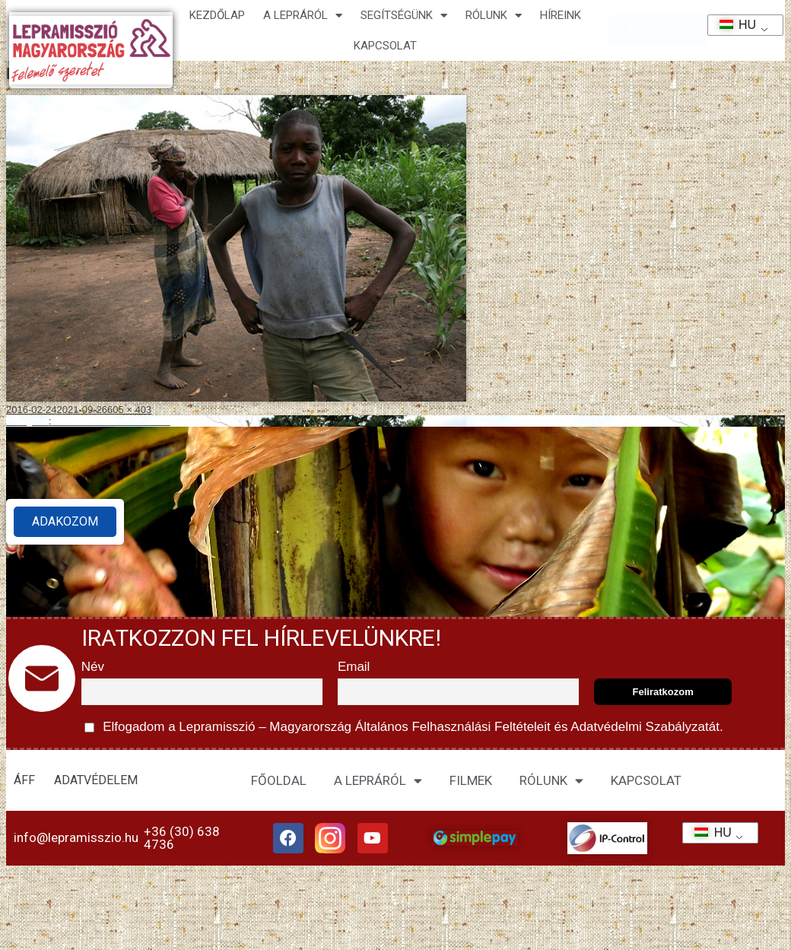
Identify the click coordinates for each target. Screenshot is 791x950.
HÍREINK (560, 15)
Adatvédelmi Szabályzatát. (645, 727)
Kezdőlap (217, 15)
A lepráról (302, 15)
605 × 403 (129, 409)
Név (92, 666)
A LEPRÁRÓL (378, 781)
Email (354, 666)
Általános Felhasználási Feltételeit (452, 727)
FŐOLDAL (279, 780)
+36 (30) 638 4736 (182, 841)
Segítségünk (404, 15)
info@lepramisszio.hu (76, 840)
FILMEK (471, 780)
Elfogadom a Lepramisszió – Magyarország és (403, 727)
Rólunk (493, 15)
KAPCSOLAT (385, 45)
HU (733, 24)
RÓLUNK (551, 781)
